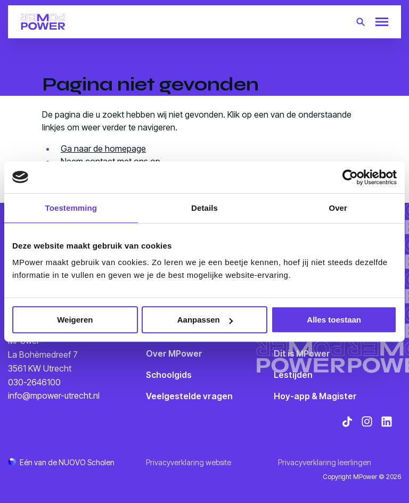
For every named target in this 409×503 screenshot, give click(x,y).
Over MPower (174, 353)
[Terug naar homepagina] (43, 22)
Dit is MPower (302, 353)
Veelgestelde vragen (189, 396)
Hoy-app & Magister (315, 396)
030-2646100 (34, 382)
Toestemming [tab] (71, 207)
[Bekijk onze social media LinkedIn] (386, 421)
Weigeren (75, 319)
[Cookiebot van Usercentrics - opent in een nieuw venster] (350, 177)
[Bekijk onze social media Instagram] (367, 421)
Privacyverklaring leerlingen (324, 462)
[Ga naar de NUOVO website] (61, 462)
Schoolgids (169, 374)
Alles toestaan (334, 319)
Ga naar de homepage (103, 148)
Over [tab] (338, 207)
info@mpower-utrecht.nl (54, 395)
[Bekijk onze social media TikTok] (347, 421)
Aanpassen (205, 319)
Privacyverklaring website (188, 462)
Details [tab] (204, 207)
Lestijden (293, 374)
